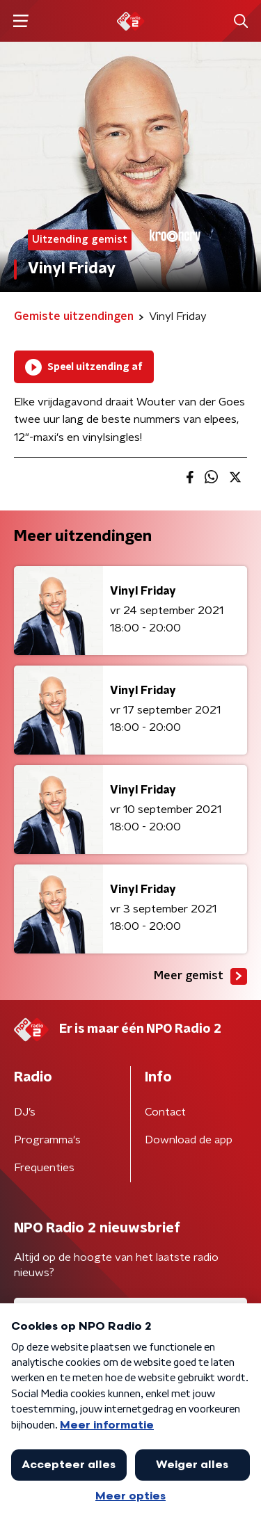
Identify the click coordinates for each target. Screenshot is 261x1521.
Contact (165, 1112)
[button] (20, 21)
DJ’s (24, 1112)
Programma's (47, 1139)
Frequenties (44, 1167)
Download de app (188, 1139)
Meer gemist (200, 976)
